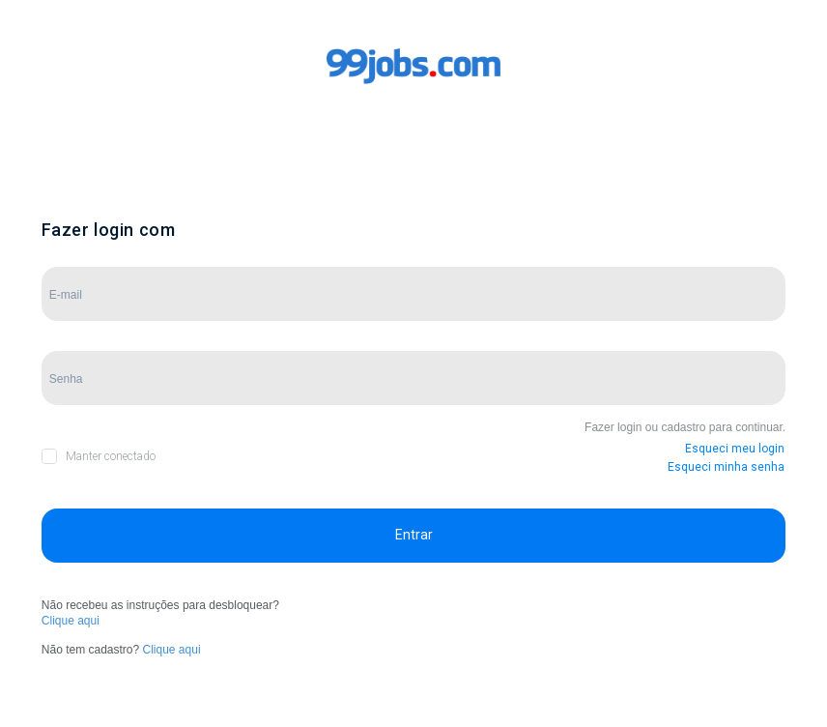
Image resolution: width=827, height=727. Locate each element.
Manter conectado (111, 456)
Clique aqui (71, 620)
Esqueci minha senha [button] (726, 467)
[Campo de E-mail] (413, 294)
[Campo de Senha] (413, 378)
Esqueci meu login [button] (734, 448)
